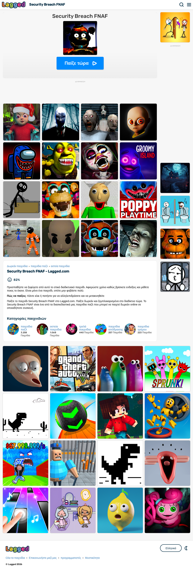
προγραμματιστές (71, 558)
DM (186, 548)
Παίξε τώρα (77, 63)
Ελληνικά (170, 548)
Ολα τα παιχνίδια (15, 558)
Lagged (14, 5)
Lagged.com (18, 549)
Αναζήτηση (181, 4)
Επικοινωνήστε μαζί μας (43, 558)
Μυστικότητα (92, 558)
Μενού (189, 4)
